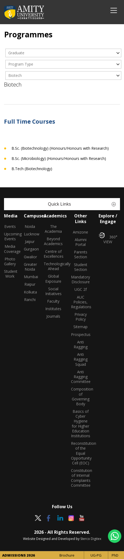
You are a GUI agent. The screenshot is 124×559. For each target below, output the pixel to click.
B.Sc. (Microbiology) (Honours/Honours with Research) (59, 158)
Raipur (29, 284)
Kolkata (30, 292)
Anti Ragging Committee (80, 377)
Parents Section (80, 254)
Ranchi (30, 299)
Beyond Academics (53, 241)
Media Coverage (10, 249)
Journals (53, 316)
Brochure (66, 555)
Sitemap (80, 326)
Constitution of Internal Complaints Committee (80, 478)
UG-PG (96, 555)
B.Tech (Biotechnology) (32, 168)
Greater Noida (30, 267)
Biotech (15, 75)
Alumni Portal (81, 242)
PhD (115, 555)
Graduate (16, 52)
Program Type (20, 64)
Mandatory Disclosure (80, 279)
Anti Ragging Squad (81, 359)
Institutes (53, 308)
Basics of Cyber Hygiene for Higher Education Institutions (80, 423)
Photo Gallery (10, 261)
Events (10, 226)
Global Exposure (53, 279)
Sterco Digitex (90, 538)
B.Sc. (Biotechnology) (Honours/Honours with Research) (60, 148)
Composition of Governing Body (80, 396)
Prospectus (80, 334)
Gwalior (30, 257)
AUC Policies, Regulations (80, 302)
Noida (30, 226)
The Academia (53, 229)
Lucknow (30, 234)
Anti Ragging (81, 344)
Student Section (80, 267)
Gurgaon (30, 249)
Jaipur (30, 241)
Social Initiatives (53, 291)
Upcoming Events (10, 236)
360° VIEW (108, 238)
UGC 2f (80, 289)
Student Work (10, 274)
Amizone (80, 232)
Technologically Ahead (53, 266)
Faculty (53, 301)
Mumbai (30, 276)
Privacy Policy (80, 317)
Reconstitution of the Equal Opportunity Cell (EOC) (80, 453)
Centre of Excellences (53, 254)
